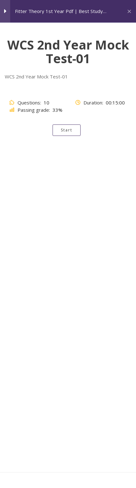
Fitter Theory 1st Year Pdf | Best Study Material (59, 11)
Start (66, 130)
